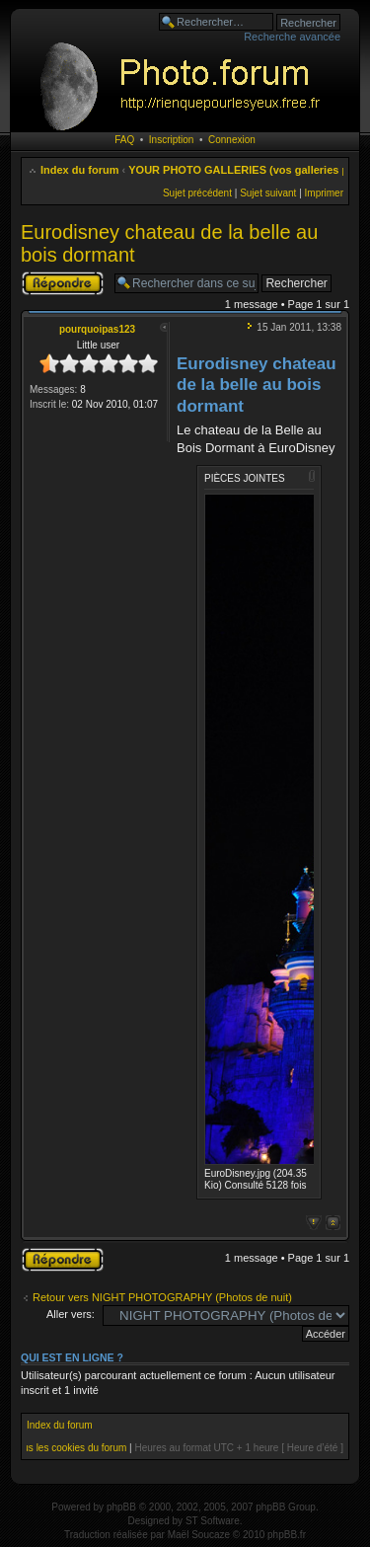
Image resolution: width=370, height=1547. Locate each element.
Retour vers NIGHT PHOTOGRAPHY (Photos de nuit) (162, 1297)
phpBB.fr (286, 1534)
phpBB (121, 1507)
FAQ (124, 139)
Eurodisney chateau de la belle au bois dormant (256, 385)
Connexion (232, 139)
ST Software (212, 1520)
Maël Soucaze (199, 1534)
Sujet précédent (197, 193)
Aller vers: (70, 1314)
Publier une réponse (63, 283)
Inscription (171, 139)
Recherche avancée (292, 36)
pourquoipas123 (97, 329)
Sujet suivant (268, 193)
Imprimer (324, 193)
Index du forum (79, 170)
